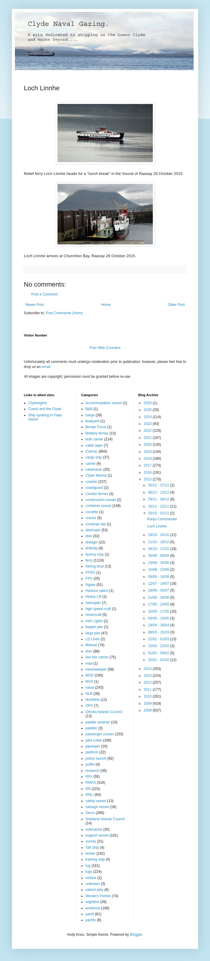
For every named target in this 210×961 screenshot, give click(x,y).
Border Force (95, 427)
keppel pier (94, 627)
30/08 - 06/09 (159, 556)
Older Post (176, 305)
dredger (91, 542)
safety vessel (95, 801)
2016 (148, 472)
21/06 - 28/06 (159, 597)
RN (88, 789)
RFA (88, 777)
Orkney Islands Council (103, 712)
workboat (92, 908)
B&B (89, 409)
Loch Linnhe (157, 526)
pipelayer (92, 746)
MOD (89, 675)
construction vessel (100, 500)
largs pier (92, 633)
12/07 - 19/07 (159, 583)
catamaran (93, 469)
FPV (88, 578)
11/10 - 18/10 (159, 542)
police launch (95, 758)
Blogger (136, 934)
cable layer (94, 445)
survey (90, 841)
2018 (148, 458)
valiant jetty (94, 890)
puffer (89, 764)
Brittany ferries (96, 433)
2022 (148, 431)
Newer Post (34, 305)
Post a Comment (44, 294)
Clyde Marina (96, 475)
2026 (148, 403)
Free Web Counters (105, 348)
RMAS (90, 782)
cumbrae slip (95, 524)
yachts (90, 920)
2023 (148, 424)
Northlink (92, 700)
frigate (90, 585)
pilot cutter (93, 740)
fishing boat (94, 566)
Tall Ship (92, 847)
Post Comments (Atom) (64, 313)
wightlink (92, 902)
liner (88, 651)
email (46, 367)
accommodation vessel (103, 403)
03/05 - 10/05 (159, 618)
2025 (148, 410)
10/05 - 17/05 (159, 611)
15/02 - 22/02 (159, 646)
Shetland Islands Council (105, 819)
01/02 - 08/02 (159, 653)
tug (88, 866)
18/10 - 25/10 (159, 535)
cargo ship (93, 457)
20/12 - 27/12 (159, 485)
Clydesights (37, 403)
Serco (90, 813)
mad (88, 663)
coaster (91, 482)
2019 (148, 452)
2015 (148, 479)
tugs (88, 872)
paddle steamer (97, 722)
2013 (148, 676)
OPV (89, 706)
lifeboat (91, 645)
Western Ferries (98, 896)
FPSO (90, 572)
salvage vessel (97, 807)
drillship (91, 548)
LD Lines (92, 639)
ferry (89, 560)
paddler (91, 728)
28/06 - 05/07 (159, 590)
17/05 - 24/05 (159, 604)
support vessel (96, 835)
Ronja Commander (162, 519)
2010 (148, 696)
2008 (148, 710)
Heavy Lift (93, 597)
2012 (148, 682)
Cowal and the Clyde (44, 409)
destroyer (92, 530)
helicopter (93, 603)
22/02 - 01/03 (159, 639)
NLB (88, 694)
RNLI (89, 795)
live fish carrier (96, 657)
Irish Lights (94, 621)
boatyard (92, 421)
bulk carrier (94, 439)
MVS (89, 681)
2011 (148, 689)
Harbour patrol (96, 591)
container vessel (98, 506)
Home (106, 305)
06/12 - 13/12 (159, 492)
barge (90, 415)
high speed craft (98, 609)
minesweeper (96, 669)
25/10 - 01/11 (159, 513)
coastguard (94, 488)
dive (88, 536)
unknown (92, 884)
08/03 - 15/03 (159, 632)
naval (89, 687)
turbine (91, 878)
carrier (90, 463)
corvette (91, 512)
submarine (93, 829)
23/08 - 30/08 (159, 563)
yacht (89, 914)
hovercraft (93, 615)
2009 (148, 703)
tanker (90, 853)
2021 (148, 438)
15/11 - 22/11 (159, 506)
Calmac (91, 451)
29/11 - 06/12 (159, 499)
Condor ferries (96, 494)
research (92, 771)
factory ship (94, 554)
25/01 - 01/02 (159, 660)
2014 (148, 669)
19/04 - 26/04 (159, 625)
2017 (148, 465)
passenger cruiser (99, 734)
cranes (90, 518)
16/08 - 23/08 (159, 570)
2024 (148, 417)
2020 (148, 444)
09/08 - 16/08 (159, 577)
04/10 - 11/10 (159, 549)
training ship (95, 859)
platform (91, 752)
